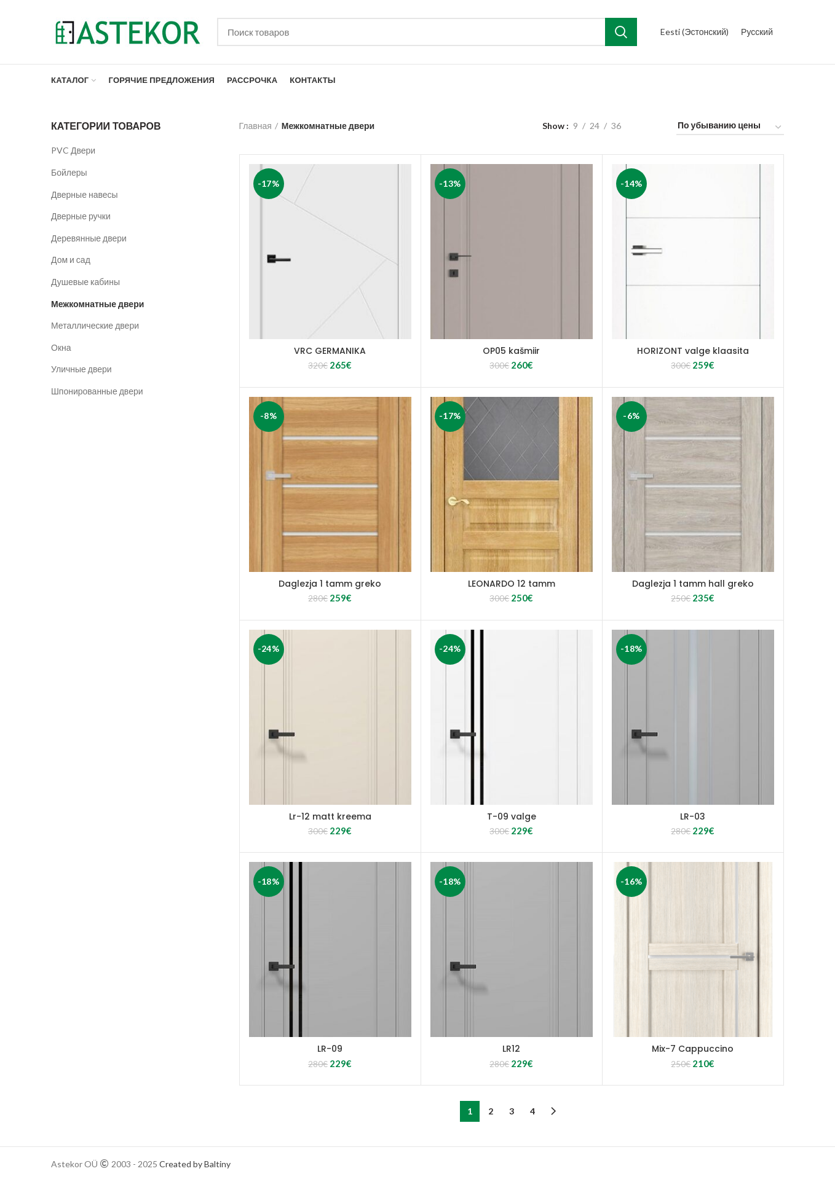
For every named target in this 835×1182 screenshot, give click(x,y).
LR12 (511, 1048)
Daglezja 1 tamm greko (330, 583)
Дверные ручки (81, 216)
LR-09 (329, 1048)
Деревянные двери (89, 238)
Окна (61, 347)
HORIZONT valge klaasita (693, 350)
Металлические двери (95, 325)
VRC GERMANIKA (330, 350)
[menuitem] (694, 32)
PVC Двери (73, 150)
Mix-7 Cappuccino (693, 1048)
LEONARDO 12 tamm (511, 583)
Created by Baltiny (195, 1164)
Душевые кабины (85, 281)
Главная (255, 125)
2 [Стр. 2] (490, 1111)
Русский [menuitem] (757, 31)
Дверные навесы (84, 194)
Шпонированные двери (97, 391)
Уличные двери (81, 369)
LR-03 (692, 816)
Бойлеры (69, 172)
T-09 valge (511, 816)
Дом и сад (70, 259)
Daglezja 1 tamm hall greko (693, 583)
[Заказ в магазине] (730, 127)
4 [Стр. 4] (532, 1111)
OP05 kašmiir (511, 350)
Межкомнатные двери (97, 304)
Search (621, 32)
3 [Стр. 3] (511, 1111)
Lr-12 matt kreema (330, 816)
